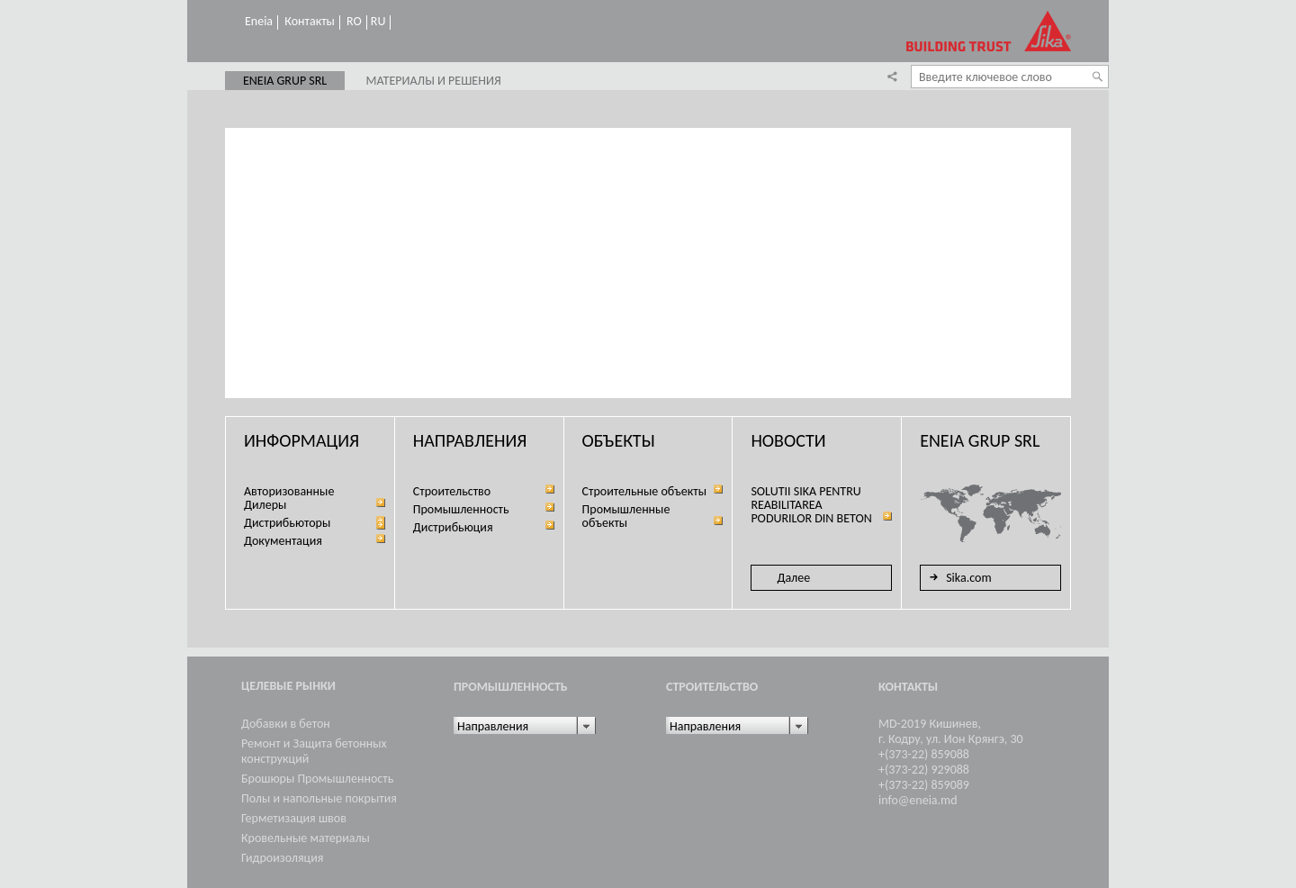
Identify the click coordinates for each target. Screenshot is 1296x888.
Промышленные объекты (626, 516)
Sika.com (958, 576)
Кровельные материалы (305, 838)
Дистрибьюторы (287, 523)
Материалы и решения (432, 81)
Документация (283, 541)
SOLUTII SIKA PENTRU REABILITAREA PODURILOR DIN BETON (811, 505)
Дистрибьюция (453, 527)
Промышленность (461, 509)
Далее (793, 577)
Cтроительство (451, 491)
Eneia (259, 21)
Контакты (309, 21)
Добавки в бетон (285, 723)
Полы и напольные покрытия (319, 798)
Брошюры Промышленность (317, 778)
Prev (238, 380)
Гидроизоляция (282, 857)
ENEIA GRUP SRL (285, 81)
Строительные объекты (644, 491)
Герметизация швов (293, 818)
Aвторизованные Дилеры (289, 498)
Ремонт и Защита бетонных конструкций (314, 751)
